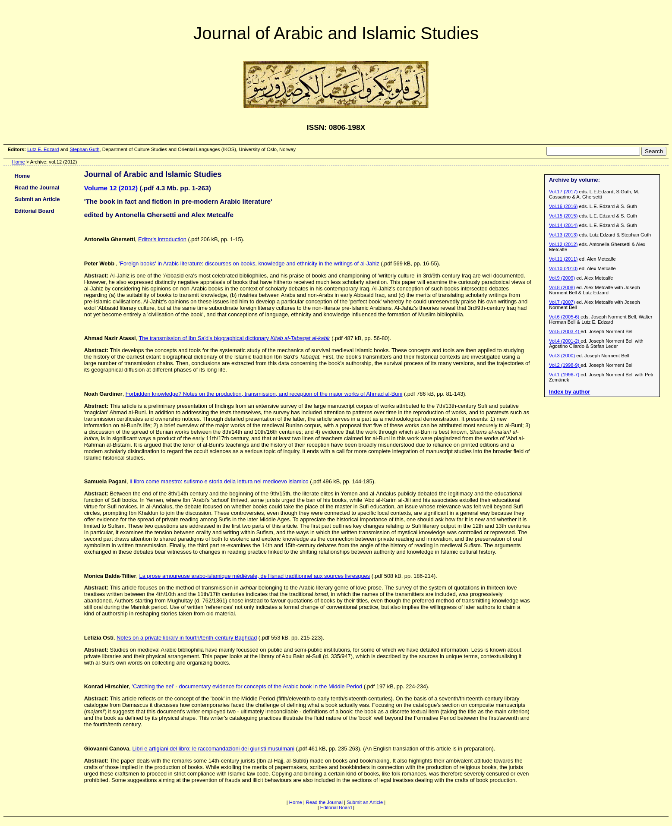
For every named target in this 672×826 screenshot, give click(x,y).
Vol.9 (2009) (562, 278)
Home (18, 161)
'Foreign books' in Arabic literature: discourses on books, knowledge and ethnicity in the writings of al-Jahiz (249, 263)
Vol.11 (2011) (563, 259)
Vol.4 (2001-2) (565, 341)
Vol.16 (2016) (563, 206)
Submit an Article (37, 199)
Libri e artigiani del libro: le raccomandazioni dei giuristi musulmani (213, 748)
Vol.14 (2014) (563, 225)
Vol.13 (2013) (563, 234)
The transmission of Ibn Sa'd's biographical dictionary (234, 338)
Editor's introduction (162, 239)
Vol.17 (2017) (563, 191)
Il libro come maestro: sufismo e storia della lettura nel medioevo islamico (219, 481)
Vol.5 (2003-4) (565, 331)
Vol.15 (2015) (563, 215)
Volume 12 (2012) (111, 188)
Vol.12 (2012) (563, 244)
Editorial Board (34, 211)
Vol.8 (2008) (562, 287)
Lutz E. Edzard (43, 149)
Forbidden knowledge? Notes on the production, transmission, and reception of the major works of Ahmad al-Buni (264, 394)
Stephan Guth (84, 149)
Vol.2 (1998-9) (565, 365)
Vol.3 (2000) (562, 355)
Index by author (569, 391)
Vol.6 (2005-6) (565, 316)
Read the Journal (37, 187)
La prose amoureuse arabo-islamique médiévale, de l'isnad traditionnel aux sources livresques (254, 576)
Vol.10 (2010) (563, 268)
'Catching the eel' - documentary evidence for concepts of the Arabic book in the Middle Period (247, 686)
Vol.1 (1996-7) (564, 374)
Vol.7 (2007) (562, 302)
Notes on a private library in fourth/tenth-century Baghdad (187, 637)
